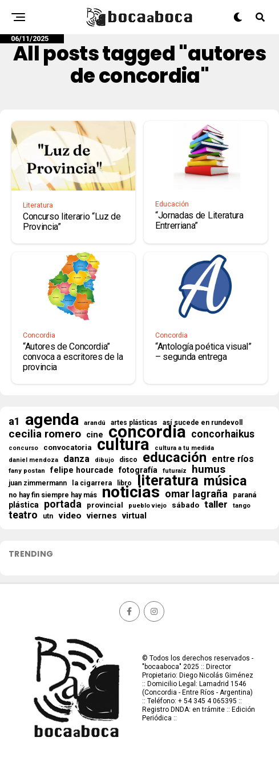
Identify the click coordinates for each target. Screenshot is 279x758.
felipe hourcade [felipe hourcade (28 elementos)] (82, 470)
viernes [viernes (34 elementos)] (102, 515)
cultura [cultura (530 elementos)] (123, 444)
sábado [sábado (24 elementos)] (185, 504)
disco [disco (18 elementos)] (128, 460)
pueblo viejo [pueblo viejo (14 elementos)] (147, 505)
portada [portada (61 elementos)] (63, 504)
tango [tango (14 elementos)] (241, 505)
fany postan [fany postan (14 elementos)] (27, 471)
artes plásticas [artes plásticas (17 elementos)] (134, 423)
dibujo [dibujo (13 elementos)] (104, 460)
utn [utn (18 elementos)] (48, 516)
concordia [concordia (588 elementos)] (147, 431)
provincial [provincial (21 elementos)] (105, 505)
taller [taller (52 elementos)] (216, 504)
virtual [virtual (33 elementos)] (134, 515)
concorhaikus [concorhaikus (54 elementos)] (222, 434)
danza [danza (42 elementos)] (76, 459)
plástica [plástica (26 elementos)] (24, 504)
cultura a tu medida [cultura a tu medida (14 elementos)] (184, 448)
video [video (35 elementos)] (70, 515)
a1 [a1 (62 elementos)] (14, 421)
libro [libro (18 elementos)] (124, 483)
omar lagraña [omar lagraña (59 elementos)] (196, 493)
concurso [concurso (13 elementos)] (23, 448)
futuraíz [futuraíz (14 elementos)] (175, 471)
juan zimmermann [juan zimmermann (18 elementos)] (38, 483)
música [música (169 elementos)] (225, 481)
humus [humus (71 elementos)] (208, 469)
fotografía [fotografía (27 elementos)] (138, 470)
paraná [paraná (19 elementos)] (244, 495)
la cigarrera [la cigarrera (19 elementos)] (92, 483)
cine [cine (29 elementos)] (94, 435)
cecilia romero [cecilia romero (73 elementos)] (45, 434)
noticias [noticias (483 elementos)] (131, 492)
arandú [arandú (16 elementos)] (95, 423)
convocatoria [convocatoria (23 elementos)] (67, 447)
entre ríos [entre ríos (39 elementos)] (233, 459)
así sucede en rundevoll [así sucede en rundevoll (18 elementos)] (202, 423)
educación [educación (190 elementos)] (175, 457)
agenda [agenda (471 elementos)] (52, 419)
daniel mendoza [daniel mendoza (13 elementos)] (33, 460)
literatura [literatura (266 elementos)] (168, 480)
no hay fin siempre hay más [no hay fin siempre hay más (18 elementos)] (53, 495)
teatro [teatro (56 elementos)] (23, 515)
